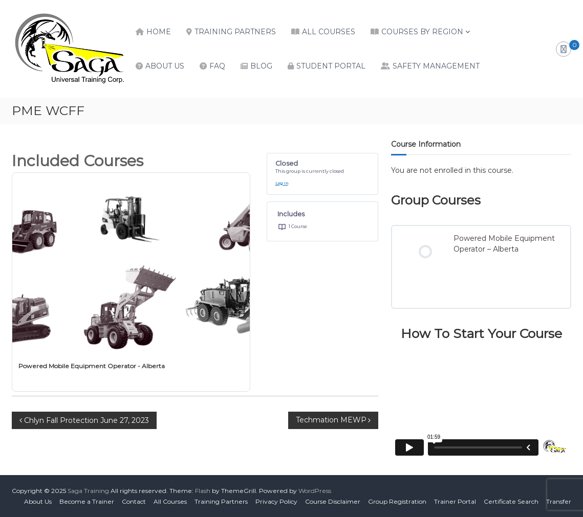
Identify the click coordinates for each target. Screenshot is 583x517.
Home (158, 31)
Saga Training (88, 490)
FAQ (217, 66)
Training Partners (235, 31)
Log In (281, 183)
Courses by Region (422, 31)
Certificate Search (511, 501)
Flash (202, 490)
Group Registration (397, 501)
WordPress (314, 490)
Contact (134, 501)
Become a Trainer (86, 501)
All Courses (328, 31)
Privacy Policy (276, 501)
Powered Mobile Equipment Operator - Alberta (91, 366)
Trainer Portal (455, 501)
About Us (164, 66)
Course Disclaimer (332, 501)
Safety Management (436, 66)
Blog (261, 66)
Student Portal (330, 66)
